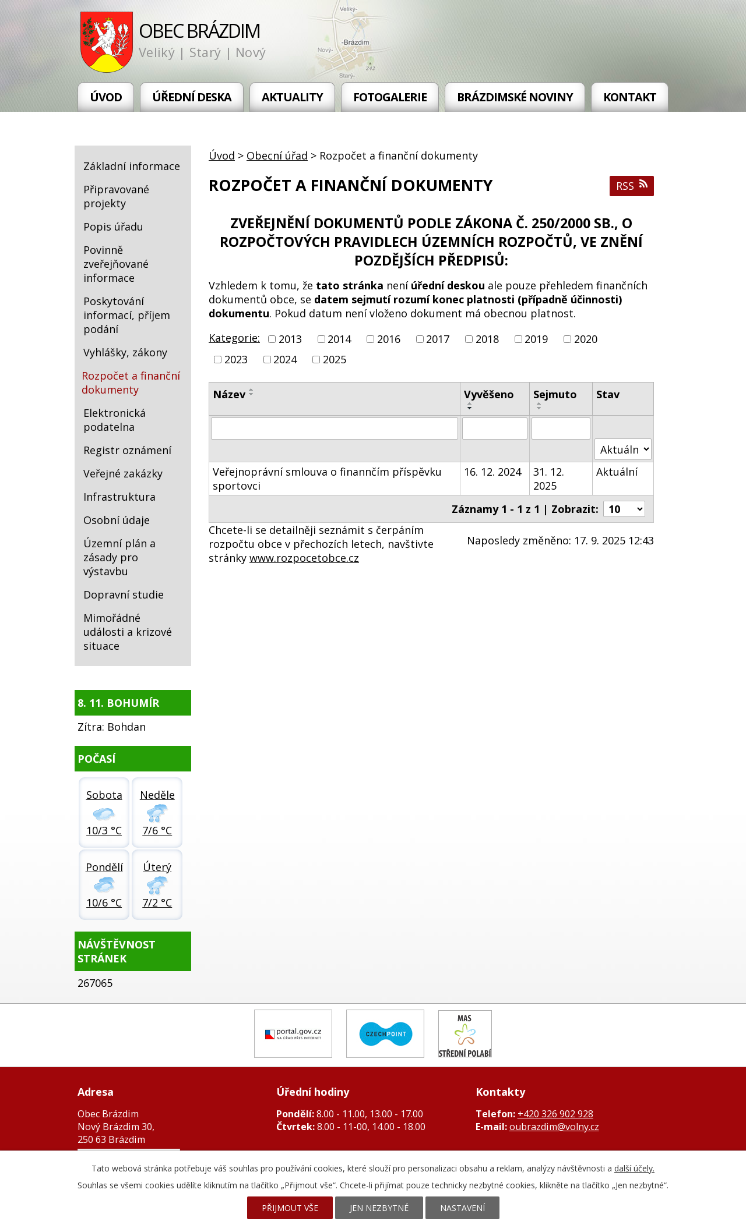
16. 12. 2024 (492, 472)
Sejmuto (555, 394)
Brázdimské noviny (515, 97)
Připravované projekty (116, 196)
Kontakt (629, 97)
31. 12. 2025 (548, 479)
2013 (290, 339)
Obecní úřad (277, 155)
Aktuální (617, 472)
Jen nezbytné (379, 1207)
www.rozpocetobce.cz (304, 558)
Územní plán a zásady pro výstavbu (119, 557)
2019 (536, 339)
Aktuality (292, 97)
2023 (236, 359)
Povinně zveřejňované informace (116, 264)
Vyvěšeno (489, 394)
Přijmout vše (290, 1207)
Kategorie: (234, 338)
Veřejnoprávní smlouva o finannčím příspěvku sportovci (327, 479)
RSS (632, 186)
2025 (334, 359)
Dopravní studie (123, 594)
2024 (285, 359)
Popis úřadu (113, 226)
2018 (487, 339)
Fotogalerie (390, 97)
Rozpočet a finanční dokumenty (131, 382)
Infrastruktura (119, 497)
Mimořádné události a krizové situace (127, 632)
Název (229, 394)
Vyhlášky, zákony (125, 352)
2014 (339, 339)
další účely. (634, 1168)
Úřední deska (191, 97)
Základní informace (131, 166)
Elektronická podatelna (114, 420)
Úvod (106, 97)
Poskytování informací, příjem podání (126, 315)
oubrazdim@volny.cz (554, 1126)
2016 (388, 339)
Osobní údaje (116, 520)
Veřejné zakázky (123, 473)
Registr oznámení (127, 450)
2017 (437, 339)
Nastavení (462, 1207)
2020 (585, 339)
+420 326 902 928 (555, 1113)
